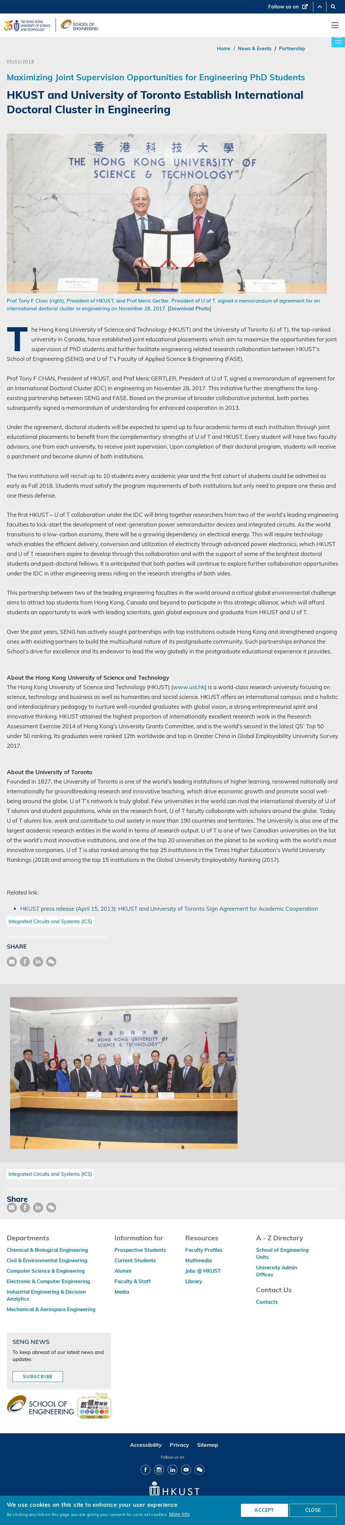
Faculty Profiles (204, 1250)
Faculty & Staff (133, 1281)
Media (122, 1292)
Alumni (123, 1271)
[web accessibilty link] (94, 1406)
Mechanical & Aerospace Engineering (51, 1309)
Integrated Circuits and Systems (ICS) (50, 922)
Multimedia (198, 1260)
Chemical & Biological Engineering (47, 1250)
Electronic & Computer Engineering (48, 1281)
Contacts (267, 1302)
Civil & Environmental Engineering (47, 1260)
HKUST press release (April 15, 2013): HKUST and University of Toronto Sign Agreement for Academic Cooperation (169, 908)
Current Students (135, 1260)
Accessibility (146, 1444)
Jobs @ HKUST (203, 1271)
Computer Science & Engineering (46, 1271)
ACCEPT (264, 1510)
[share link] (38, 962)
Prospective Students (140, 1250)
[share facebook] (25, 962)
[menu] (335, 25)
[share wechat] (51, 962)
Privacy (179, 1444)
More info (179, 1514)
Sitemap (207, 1444)
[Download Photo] (189, 308)
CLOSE (313, 1510)
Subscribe (38, 1376)
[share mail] (12, 962)
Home (223, 49)
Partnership (292, 49)
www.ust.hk (189, 687)
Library (193, 1281)
